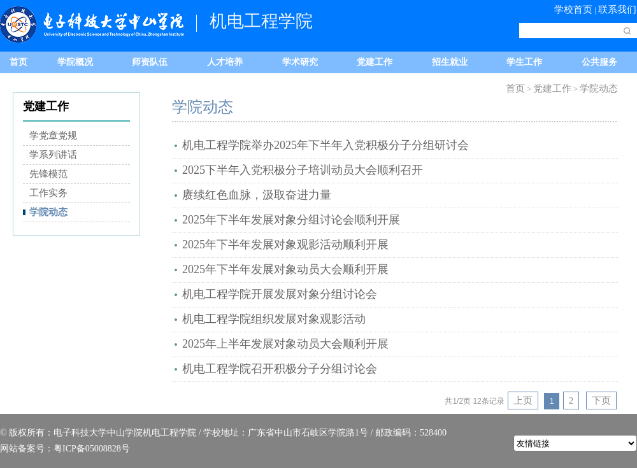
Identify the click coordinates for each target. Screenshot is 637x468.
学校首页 (573, 9)
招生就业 (450, 62)
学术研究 (300, 62)
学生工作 (524, 62)
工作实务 (48, 193)
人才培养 (225, 62)
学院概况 (75, 62)
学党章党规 (53, 136)
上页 (523, 400)
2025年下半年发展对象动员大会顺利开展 (285, 269)
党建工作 (374, 62)
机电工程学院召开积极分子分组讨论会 (279, 368)
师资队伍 (150, 62)
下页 (601, 400)
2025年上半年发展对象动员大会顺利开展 (285, 343)
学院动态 (48, 212)
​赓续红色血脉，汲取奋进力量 (256, 194)
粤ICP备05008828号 (92, 448)
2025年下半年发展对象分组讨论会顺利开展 (291, 219)
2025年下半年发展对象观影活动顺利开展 (285, 244)
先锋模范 (48, 174)
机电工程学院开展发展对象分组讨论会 (279, 294)
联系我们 (617, 9)
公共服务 (599, 62)
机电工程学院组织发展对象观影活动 (274, 319)
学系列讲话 (53, 155)
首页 (18, 62)
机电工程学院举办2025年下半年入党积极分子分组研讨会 (325, 145)
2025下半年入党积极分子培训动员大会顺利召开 (302, 170)
